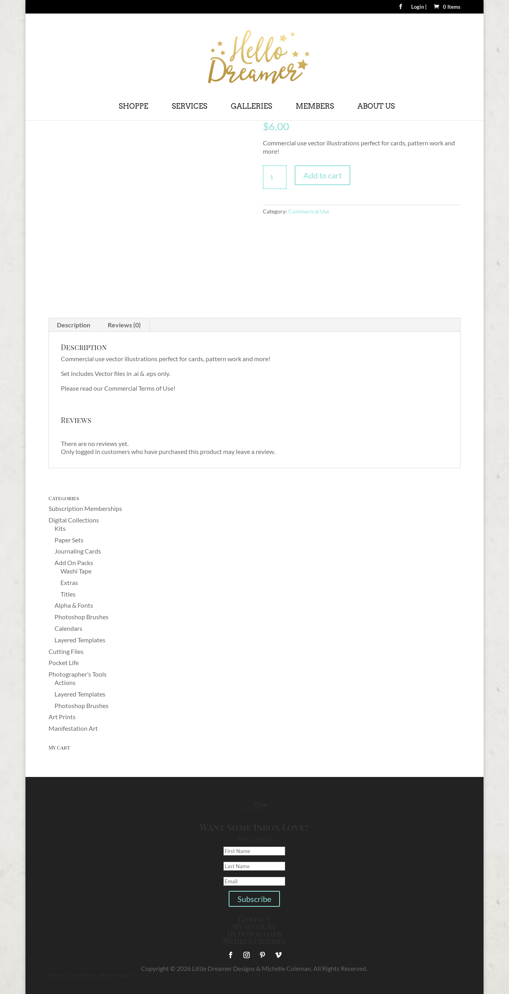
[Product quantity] (275, 177)
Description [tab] (73, 325)
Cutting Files (66, 651)
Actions (65, 682)
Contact (254, 919)
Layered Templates (79, 640)
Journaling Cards (77, 551)
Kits (60, 528)
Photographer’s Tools (78, 674)
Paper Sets (69, 540)
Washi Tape (75, 571)
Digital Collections (74, 520)
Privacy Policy (115, 975)
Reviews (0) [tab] (124, 325)
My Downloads (254, 934)
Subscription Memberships (85, 508)
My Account (254, 926)
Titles (68, 594)
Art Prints (62, 716)
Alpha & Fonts (73, 605)
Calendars (68, 628)
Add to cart (322, 175)
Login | (419, 7)
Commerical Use (308, 211)
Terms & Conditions (72, 975)
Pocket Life (64, 662)
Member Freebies (254, 941)
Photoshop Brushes (81, 616)
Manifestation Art (73, 728)
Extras (69, 582)
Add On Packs (73, 562)
